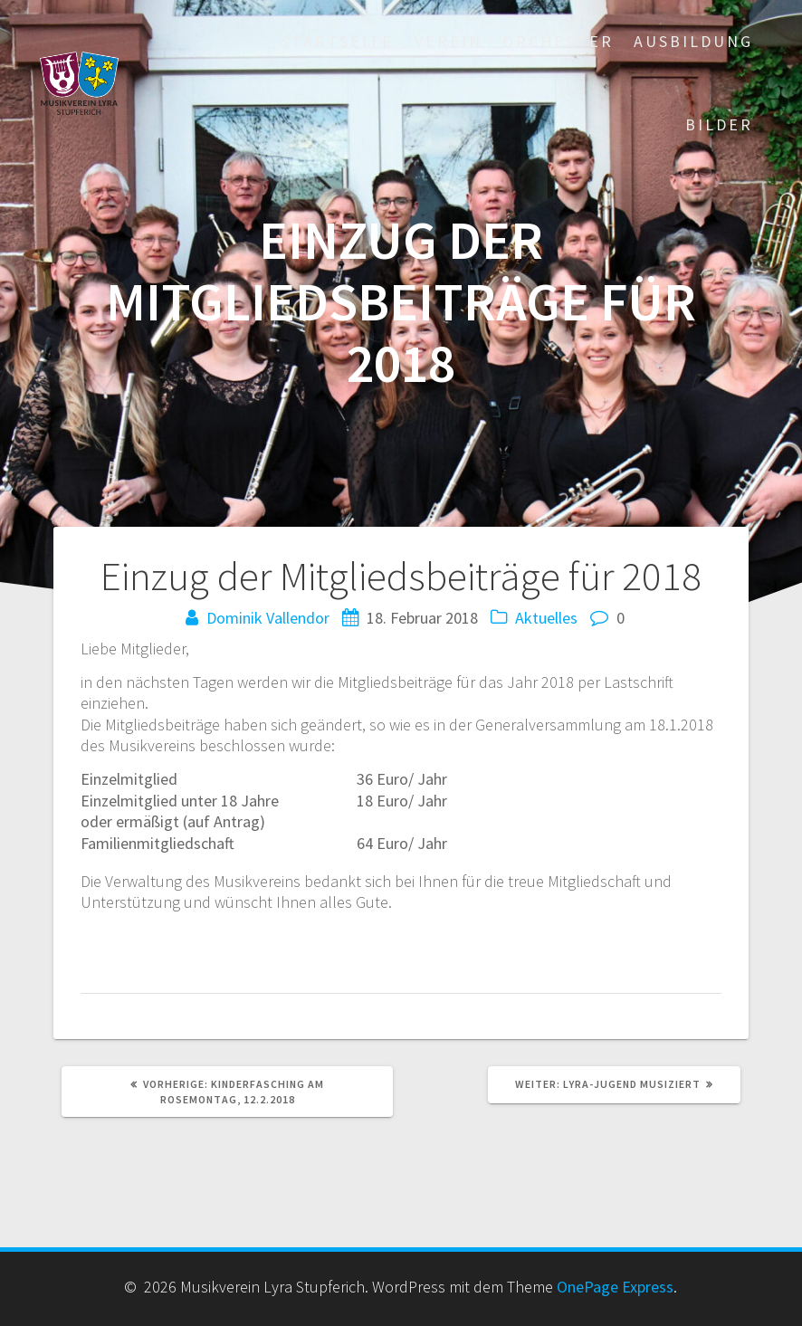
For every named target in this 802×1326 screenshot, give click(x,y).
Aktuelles (546, 617)
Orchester (558, 41)
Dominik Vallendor (267, 617)
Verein (448, 41)
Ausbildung (693, 41)
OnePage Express (615, 1286)
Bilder (719, 124)
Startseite (337, 41)
